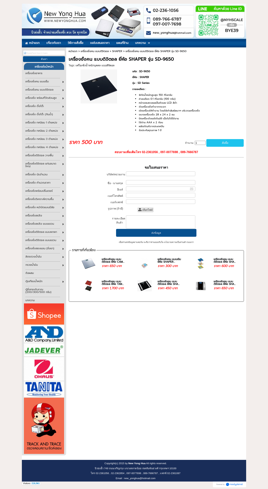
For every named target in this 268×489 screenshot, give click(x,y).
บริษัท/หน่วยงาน (116, 176)
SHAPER (117, 51)
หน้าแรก (73, 51)
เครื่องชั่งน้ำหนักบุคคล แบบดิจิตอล (95, 65)
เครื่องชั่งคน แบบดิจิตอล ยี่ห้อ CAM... (113, 260)
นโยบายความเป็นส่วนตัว (175, 242)
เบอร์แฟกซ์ (117, 202)
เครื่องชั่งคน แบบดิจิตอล (95, 51)
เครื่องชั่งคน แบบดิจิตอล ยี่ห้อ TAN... (113, 283)
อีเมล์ (121, 189)
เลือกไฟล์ (145, 209)
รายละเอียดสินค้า (118, 220)
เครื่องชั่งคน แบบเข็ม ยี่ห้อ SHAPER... (169, 260)
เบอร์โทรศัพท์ (116, 195)
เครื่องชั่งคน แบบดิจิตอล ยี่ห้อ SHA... (225, 260)
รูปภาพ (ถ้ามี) (116, 208)
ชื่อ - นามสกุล (116, 183)
